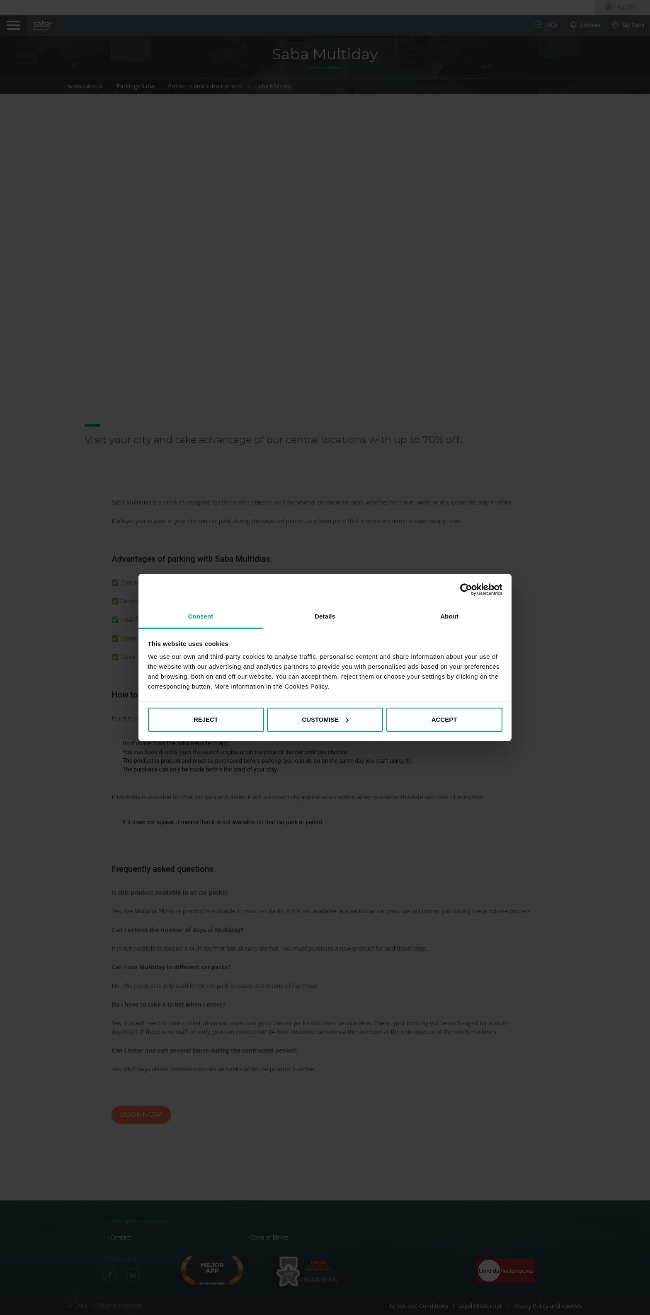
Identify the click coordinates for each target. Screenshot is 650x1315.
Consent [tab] (200, 616)
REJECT (206, 719)
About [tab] (449, 616)
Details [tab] (325, 616)
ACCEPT (444, 719)
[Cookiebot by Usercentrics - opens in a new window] (466, 589)
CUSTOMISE (325, 719)
